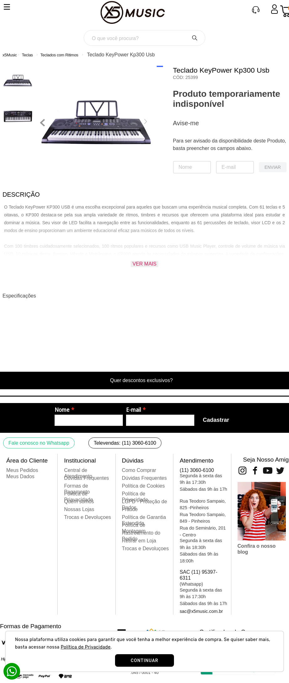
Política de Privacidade (86, 647)
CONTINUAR (144, 660)
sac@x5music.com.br (201, 611)
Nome (62, 410)
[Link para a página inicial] (10, 55)
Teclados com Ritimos (59, 55)
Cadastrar (216, 420)
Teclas (27, 55)
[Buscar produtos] (194, 38)
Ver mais (144, 263)
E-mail (133, 410)
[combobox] (145, 38)
